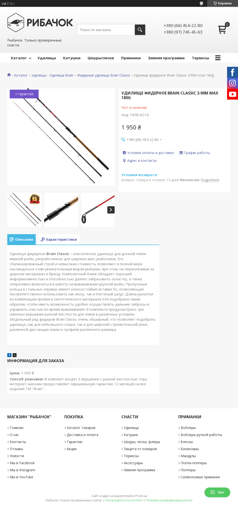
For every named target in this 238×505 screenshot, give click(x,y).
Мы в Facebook (22, 463)
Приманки (131, 57)
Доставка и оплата (82, 434)
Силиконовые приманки (200, 477)
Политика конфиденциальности (169, 500)
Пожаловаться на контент (124, 500)
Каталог (19, 57)
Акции (71, 448)
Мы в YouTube (21, 477)
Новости (17, 456)
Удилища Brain (62, 75)
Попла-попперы (194, 463)
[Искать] (140, 30)
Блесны (187, 441)
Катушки (71, 57)
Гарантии (74, 441)
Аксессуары (133, 463)
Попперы (188, 470)
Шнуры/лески (101, 57)
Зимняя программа (166, 57)
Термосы (200, 57)
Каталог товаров (81, 427)
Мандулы (188, 456)
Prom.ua (141, 496)
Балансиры (190, 448)
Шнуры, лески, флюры (142, 441)
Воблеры (188, 427)
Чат (217, 492)
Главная (16, 427)
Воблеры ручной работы (201, 434)
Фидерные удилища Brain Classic (103, 75)
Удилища (46, 57)
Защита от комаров (140, 448)
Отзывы (16, 448)
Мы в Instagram (22, 470)
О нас (14, 434)
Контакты (18, 441)
